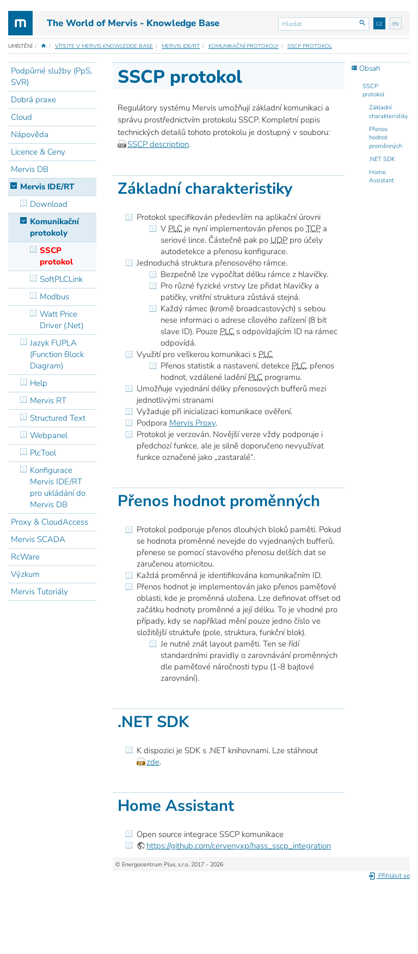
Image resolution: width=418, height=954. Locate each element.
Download (48, 204)
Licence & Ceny (38, 151)
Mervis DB (29, 169)
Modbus (54, 296)
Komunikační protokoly (243, 46)
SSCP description (158, 144)
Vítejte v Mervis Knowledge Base (104, 46)
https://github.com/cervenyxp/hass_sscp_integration (238, 845)
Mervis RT (48, 400)
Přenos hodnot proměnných (385, 138)
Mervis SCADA (38, 539)
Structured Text (57, 418)
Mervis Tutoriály (39, 591)
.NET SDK (382, 159)
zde (152, 761)
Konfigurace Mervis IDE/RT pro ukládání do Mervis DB (57, 487)
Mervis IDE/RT (181, 46)
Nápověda (29, 134)
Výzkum (25, 574)
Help (38, 383)
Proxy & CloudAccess (49, 521)
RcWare (25, 556)
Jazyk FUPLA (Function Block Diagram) (57, 354)
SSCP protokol (309, 46)
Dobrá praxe (33, 99)
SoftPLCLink (61, 279)
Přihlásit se (389, 875)
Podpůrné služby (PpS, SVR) (51, 76)
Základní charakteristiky (388, 111)
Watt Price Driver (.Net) (61, 320)
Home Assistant (381, 176)
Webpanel (48, 435)
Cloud (21, 117)
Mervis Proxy (192, 422)
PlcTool (43, 452)
